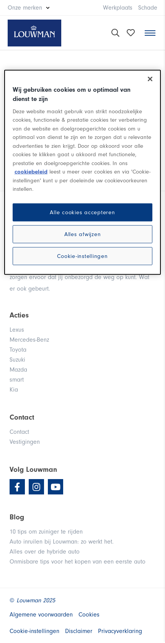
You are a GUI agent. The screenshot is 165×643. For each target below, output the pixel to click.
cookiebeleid (31, 172)
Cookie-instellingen (82, 256)
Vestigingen (25, 441)
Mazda (18, 369)
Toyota (18, 349)
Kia (14, 389)
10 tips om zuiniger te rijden (46, 531)
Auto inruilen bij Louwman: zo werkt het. (62, 541)
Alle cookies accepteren (82, 212)
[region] (82, 172)
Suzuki (17, 359)
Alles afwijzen (82, 234)
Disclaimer (78, 631)
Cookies (89, 614)
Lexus (17, 329)
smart (17, 379)
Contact (19, 431)
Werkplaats (117, 7)
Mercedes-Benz (29, 339)
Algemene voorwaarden (41, 614)
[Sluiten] (150, 79)
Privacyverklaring (120, 631)
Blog (17, 517)
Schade (147, 7)
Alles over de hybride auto (45, 551)
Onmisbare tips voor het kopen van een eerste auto (77, 561)
